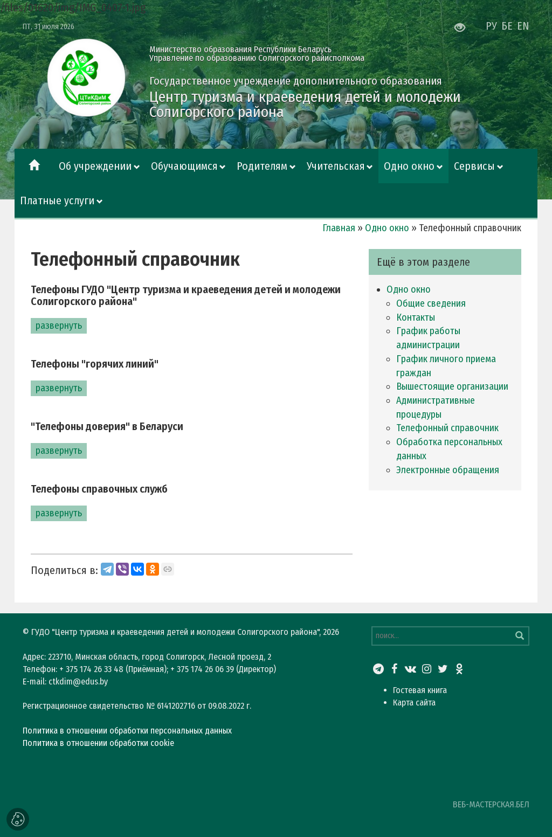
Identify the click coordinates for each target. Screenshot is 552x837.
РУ (491, 25)
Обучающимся (184, 166)
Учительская (336, 166)
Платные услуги (57, 200)
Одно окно (409, 166)
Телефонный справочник (447, 428)
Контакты (415, 317)
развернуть (59, 325)
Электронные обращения (447, 470)
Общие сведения (431, 303)
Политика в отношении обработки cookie (98, 743)
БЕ (507, 25)
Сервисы (474, 166)
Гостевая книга (420, 690)
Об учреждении (95, 166)
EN (523, 25)
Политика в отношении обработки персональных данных (127, 730)
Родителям (262, 166)
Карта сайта (414, 702)
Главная (338, 228)
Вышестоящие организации (452, 386)
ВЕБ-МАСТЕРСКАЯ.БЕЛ (491, 804)
